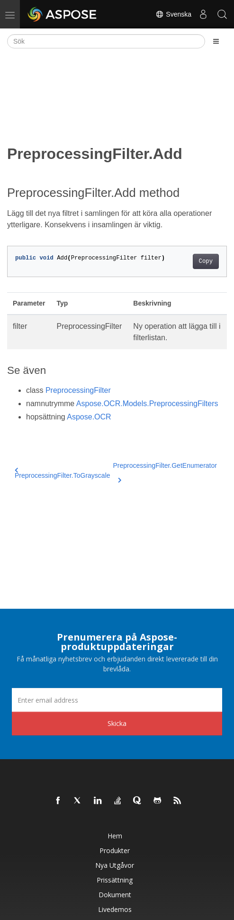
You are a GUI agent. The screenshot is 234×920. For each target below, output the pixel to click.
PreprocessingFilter (78, 390)
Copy (206, 261)
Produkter (114, 850)
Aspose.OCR (89, 417)
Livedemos (115, 909)
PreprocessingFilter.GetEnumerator (165, 471)
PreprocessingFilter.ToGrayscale (62, 473)
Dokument (115, 894)
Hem (115, 835)
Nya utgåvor (114, 865)
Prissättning (115, 879)
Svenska (173, 14)
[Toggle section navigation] (216, 41)
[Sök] (106, 41)
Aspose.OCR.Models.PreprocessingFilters (147, 404)
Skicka (117, 723)
